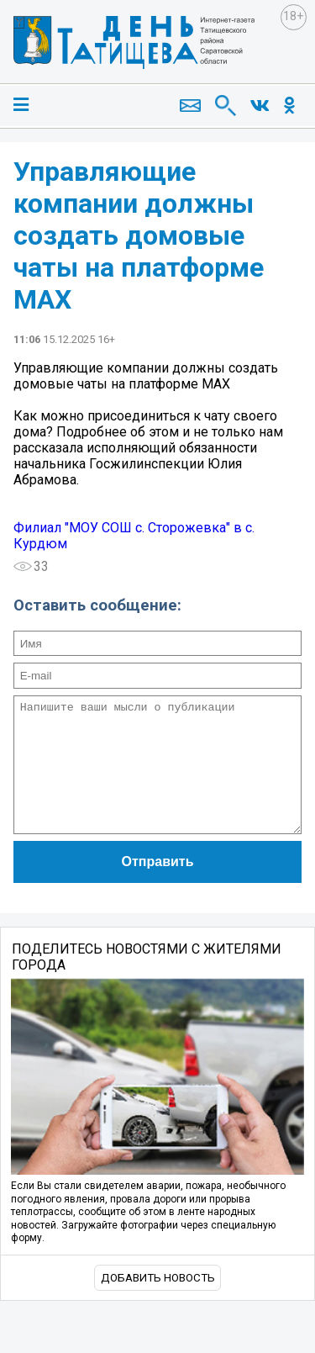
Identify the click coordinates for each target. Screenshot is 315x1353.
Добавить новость (158, 1303)
